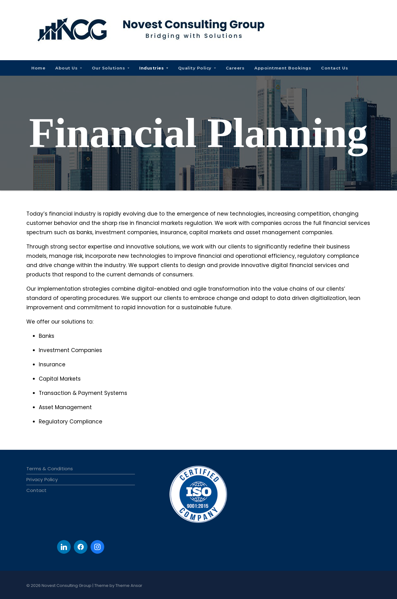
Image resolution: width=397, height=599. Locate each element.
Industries (153, 67)
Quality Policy (197, 67)
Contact (36, 490)
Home (38, 67)
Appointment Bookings (282, 67)
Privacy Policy (42, 479)
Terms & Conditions (49, 468)
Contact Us (334, 67)
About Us (68, 67)
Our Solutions (110, 67)
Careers (235, 67)
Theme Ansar (128, 585)
